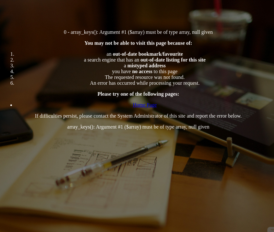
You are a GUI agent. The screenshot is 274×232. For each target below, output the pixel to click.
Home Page (145, 105)
